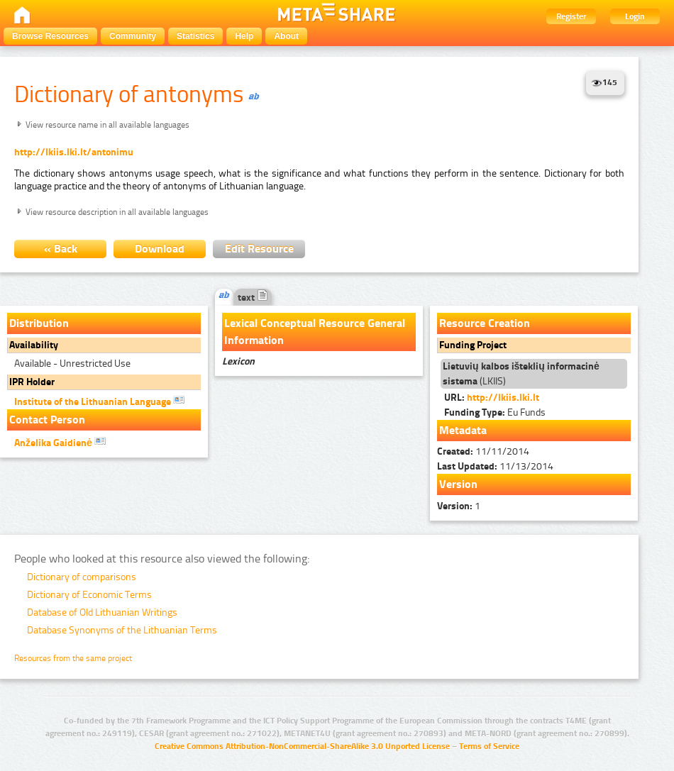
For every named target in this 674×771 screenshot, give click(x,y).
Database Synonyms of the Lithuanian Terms (122, 630)
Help (244, 36)
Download (159, 248)
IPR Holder (32, 382)
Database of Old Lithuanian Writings (102, 612)
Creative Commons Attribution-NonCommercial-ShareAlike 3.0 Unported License (302, 746)
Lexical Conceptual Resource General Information (314, 331)
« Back (60, 248)
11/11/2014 (483, 451)
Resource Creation (484, 323)
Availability (33, 345)
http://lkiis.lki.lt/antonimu (73, 152)
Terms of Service (489, 746)
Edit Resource (259, 248)
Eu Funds (495, 412)
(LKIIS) (521, 373)
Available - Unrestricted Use (72, 363)
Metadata (463, 430)
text (253, 298)
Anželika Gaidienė (60, 442)
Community (132, 36)
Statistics (195, 36)
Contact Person (47, 419)
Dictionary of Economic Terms (89, 595)
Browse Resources (50, 36)
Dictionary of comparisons (81, 577)
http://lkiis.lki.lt (503, 398)
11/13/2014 (495, 466)
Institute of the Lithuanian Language (99, 401)
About (286, 36)
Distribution (39, 323)
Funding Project (473, 345)
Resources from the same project (73, 658)
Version (458, 484)
